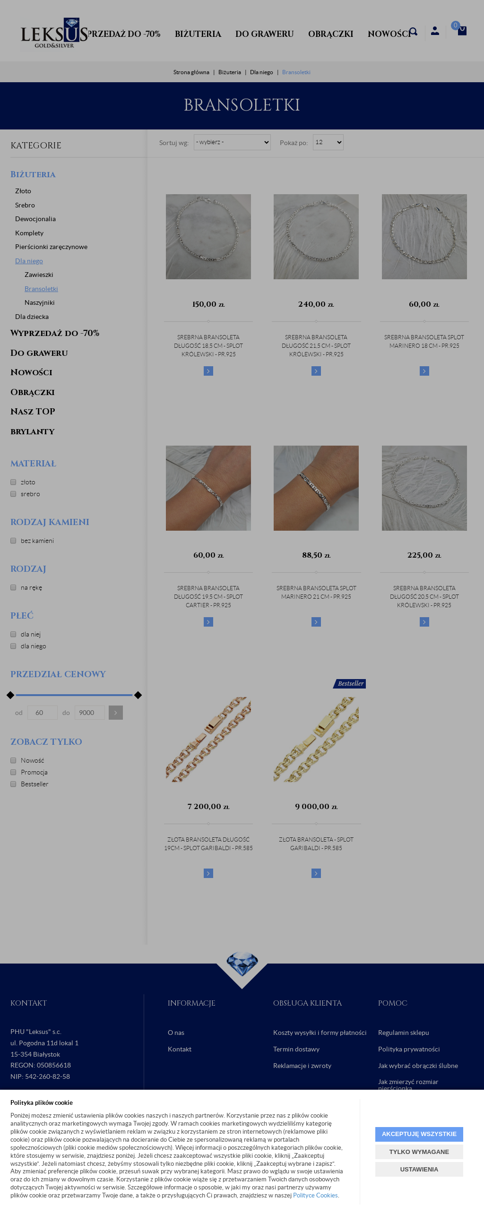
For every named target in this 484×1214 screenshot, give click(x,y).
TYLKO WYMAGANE (419, 1151)
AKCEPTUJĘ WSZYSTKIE (419, 1133)
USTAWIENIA (419, 1169)
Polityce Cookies (315, 1195)
